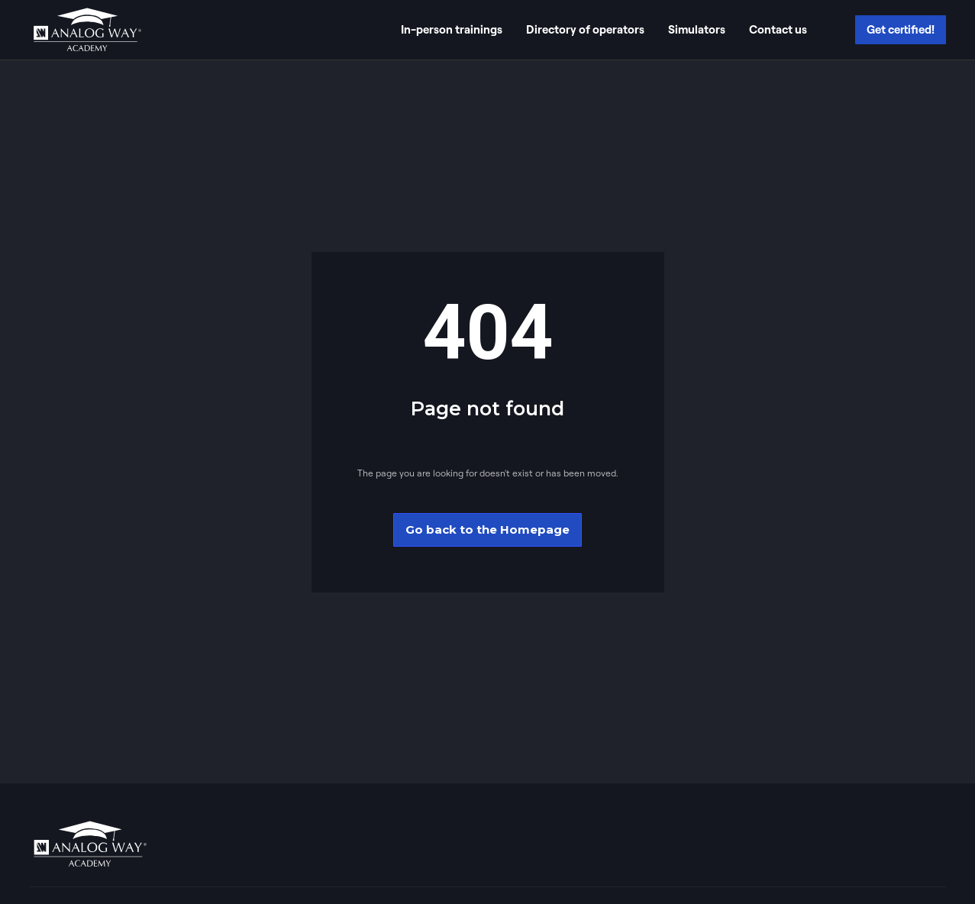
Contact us (778, 29)
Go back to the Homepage (487, 529)
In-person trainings (451, 29)
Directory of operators (585, 29)
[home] (87, 30)
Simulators (696, 29)
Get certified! (901, 29)
